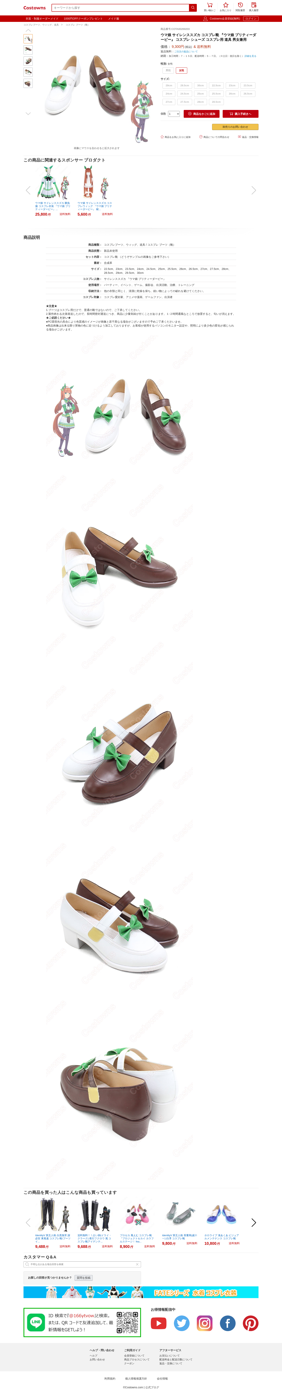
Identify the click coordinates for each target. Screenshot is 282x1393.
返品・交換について (170, 1363)
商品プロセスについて (137, 1359)
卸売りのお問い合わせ (235, 126)
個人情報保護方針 (136, 1378)
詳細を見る (250, 56)
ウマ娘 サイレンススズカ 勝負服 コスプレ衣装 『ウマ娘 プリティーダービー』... (52, 206)
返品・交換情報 (248, 136)
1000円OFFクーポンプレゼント (83, 18)
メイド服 (113, 18)
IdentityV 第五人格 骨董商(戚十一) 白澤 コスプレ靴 (179, 1237)
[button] (28, 30)
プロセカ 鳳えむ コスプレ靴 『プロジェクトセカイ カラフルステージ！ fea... (137, 1238)
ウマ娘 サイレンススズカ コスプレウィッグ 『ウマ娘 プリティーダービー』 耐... (95, 206)
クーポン (129, 1363)
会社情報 (162, 1378)
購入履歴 (253, 7)
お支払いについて (169, 1355)
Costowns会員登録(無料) (225, 18)
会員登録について (134, 1355)
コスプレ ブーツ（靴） (78, 24)
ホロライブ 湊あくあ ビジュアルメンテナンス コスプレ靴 (221, 1237)
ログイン (250, 18)
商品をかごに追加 (201, 113)
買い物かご (210, 7)
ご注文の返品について (186, 51)
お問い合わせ (97, 1359)
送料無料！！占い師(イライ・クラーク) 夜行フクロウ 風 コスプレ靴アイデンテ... (94, 1238)
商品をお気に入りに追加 (176, 136)
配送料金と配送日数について (176, 1359)
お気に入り (225, 7)
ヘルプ (93, 1355)
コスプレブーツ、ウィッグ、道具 (41, 24)
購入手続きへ (240, 113)
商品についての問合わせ (214, 136)
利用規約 (109, 1378)
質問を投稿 (83, 1277)
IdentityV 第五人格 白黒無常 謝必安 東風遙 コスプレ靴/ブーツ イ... (52, 1238)
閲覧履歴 (240, 7)
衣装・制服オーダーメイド (42, 18)
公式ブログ (152, 1387)
